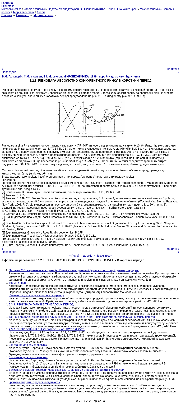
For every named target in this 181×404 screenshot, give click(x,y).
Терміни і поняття (20, 282)
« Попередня (9, 70)
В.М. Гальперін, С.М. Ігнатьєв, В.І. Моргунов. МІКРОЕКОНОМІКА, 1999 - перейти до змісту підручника (71, 76)
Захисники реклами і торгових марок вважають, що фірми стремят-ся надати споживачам (66, 369)
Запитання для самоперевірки (28, 344)
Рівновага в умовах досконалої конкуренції (36, 295)
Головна (6, 15)
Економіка (7, 5)
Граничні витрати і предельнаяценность (34, 382)
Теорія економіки (23, 12)
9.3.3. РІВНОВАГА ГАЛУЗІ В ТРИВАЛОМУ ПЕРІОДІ (41, 304)
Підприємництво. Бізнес (99, 9)
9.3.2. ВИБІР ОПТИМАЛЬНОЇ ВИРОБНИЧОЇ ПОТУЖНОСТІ (47, 329)
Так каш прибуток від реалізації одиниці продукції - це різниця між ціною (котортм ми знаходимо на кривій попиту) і (82, 316)
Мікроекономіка (11, 9)
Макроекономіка (150, 9)
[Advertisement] (90, 41)
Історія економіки (35, 9)
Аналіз (41, 12)
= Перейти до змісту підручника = (90, 255)
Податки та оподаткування (65, 9)
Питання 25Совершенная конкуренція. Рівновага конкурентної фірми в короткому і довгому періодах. (74, 270)
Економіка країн (127, 9)
